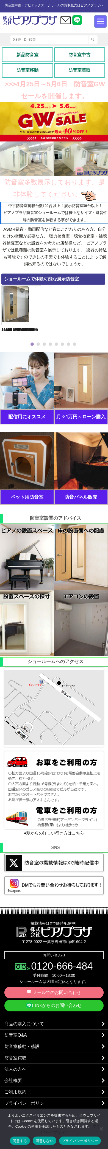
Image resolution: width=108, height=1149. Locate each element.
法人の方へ (15, 1069)
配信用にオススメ (27, 416)
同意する (20, 1141)
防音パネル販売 (81, 497)
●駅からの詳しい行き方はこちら (54, 833)
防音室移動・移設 (22, 1046)
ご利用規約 (15, 1091)
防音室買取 (79, 70)
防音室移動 (27, 70)
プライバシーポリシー (26, 1103)
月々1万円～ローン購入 (81, 416)
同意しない (44, 1141)
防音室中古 (79, 54)
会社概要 (13, 1080)
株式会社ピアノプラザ (54, 931)
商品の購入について (24, 1023)
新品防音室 (27, 54)
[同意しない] (101, 1129)
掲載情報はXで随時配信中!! (54, 923)
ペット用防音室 (27, 497)
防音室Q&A (15, 1035)
